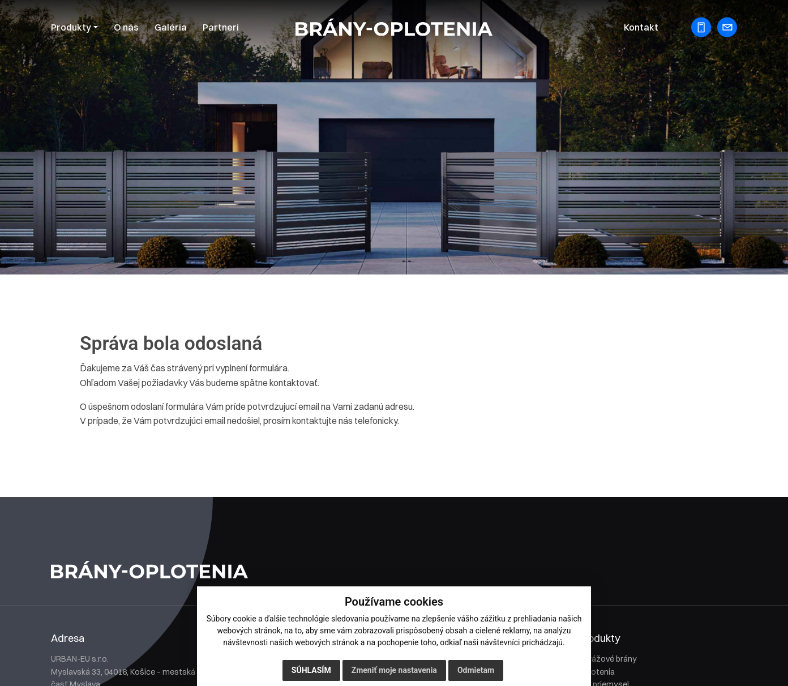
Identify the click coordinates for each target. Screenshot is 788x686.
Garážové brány (608, 659)
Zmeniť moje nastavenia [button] (394, 670)
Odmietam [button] (475, 670)
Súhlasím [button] (311, 670)
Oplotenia (597, 672)
